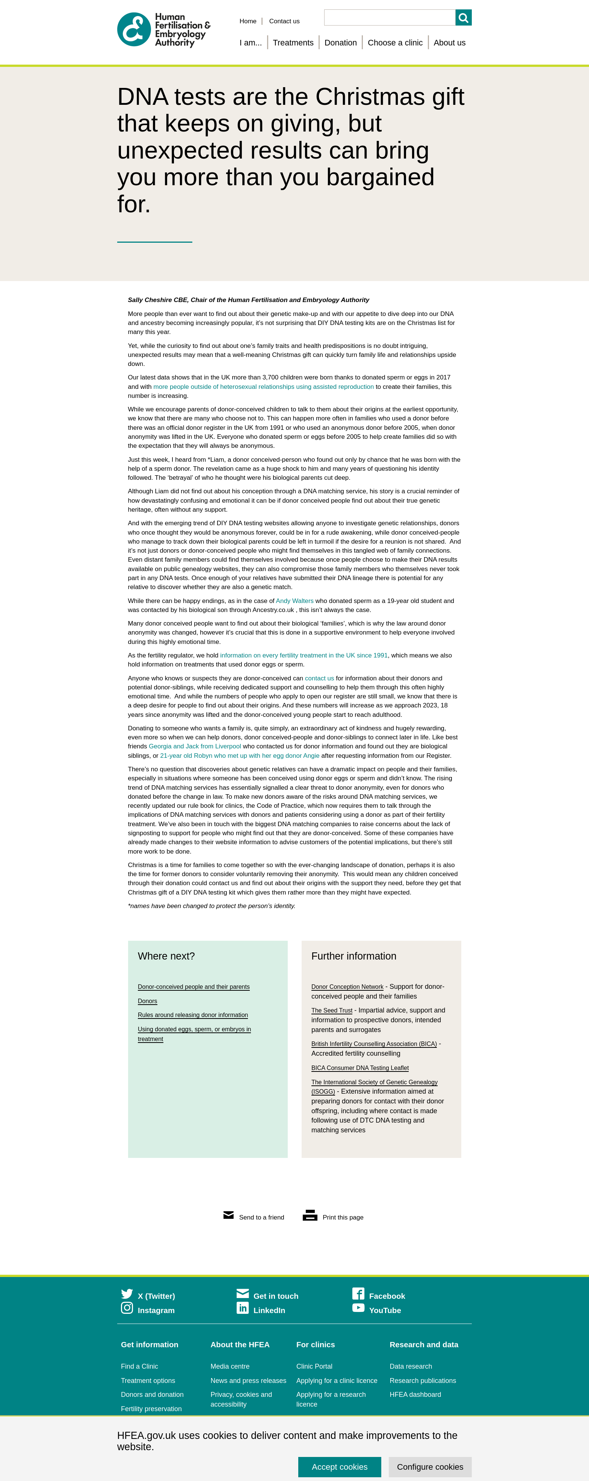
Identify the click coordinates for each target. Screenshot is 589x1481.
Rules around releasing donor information (200, 1018)
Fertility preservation (151, 1409)
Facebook (378, 1296)
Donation (341, 42)
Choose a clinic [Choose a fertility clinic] (395, 42)
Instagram (148, 1310)
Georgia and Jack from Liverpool (195, 746)
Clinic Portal (314, 1366)
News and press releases (249, 1380)
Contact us (284, 21)
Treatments (293, 42)
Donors (149, 1002)
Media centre (230, 1366)
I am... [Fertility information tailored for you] (251, 42)
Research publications (423, 1380)
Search (464, 17)
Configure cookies (430, 1467)
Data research (411, 1366)
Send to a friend (254, 1217)
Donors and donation (152, 1394)
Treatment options (148, 1380)
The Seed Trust (334, 1012)
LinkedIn (261, 1310)
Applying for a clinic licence (337, 1380)
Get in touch (268, 1296)
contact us (319, 678)
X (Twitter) (148, 1296)
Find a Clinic (139, 1366)
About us (450, 42)
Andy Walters (295, 600)
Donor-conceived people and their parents (201, 987)
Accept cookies (340, 1467)
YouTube (376, 1310)
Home (248, 21)
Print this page (333, 1217)
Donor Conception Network (352, 987)
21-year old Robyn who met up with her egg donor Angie (239, 755)
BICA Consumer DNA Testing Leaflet (366, 1073)
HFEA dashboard (415, 1394)
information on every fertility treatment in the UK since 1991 (304, 655)
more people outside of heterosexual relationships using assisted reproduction (264, 386)
